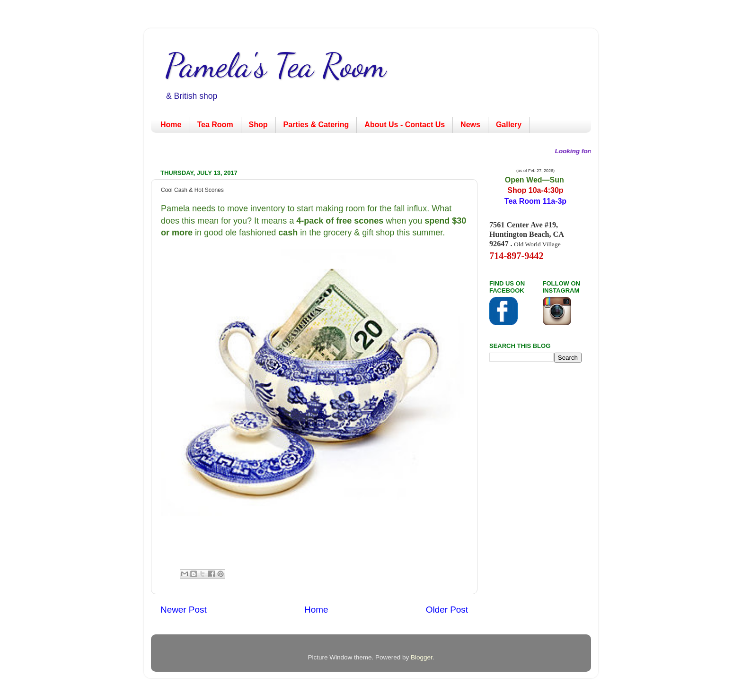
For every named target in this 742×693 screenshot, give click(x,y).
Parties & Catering (316, 125)
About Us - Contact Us (404, 125)
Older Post (447, 610)
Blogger (422, 657)
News (470, 125)
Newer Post (183, 610)
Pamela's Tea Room (275, 66)
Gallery (508, 125)
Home (170, 125)
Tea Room (215, 125)
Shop (258, 125)
